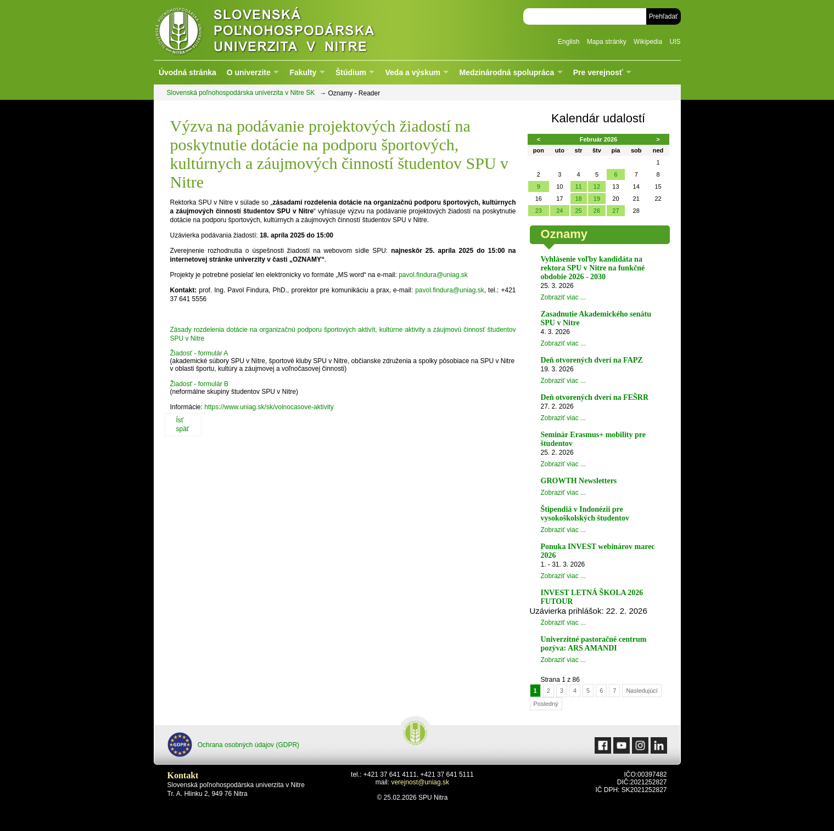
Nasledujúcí (641, 690)
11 (578, 186)
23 (538, 210)
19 (597, 198)
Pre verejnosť (598, 72)
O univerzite (249, 72)
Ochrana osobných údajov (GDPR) (233, 744)
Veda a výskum (412, 72)
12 (597, 186)
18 (578, 198)
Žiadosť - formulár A (199, 353)
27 (615, 210)
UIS (674, 42)
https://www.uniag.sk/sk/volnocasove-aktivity (268, 407)
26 (597, 210)
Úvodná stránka (187, 72)
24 (559, 210)
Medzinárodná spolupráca (506, 72)
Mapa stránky (606, 42)
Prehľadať (663, 16)
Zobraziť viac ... (563, 297)
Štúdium (350, 72)
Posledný (546, 703)
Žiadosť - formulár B (199, 384)
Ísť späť (182, 424)
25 (578, 210)
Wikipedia (648, 42)
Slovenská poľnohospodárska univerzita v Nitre (288, 30)
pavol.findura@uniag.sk (433, 275)
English (568, 42)
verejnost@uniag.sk (420, 782)
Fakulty (302, 72)
